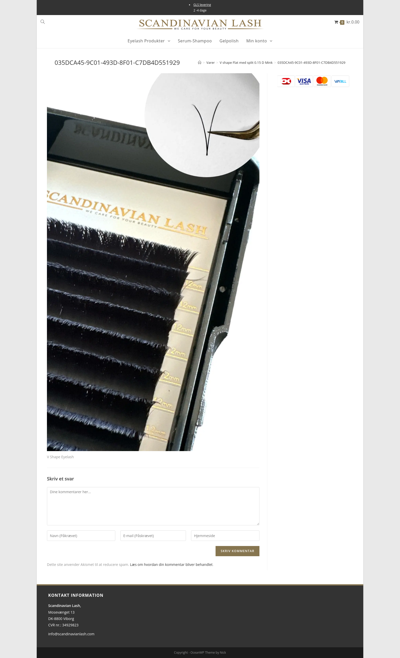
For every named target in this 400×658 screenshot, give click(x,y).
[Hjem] (199, 62)
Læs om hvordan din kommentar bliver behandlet (171, 564)
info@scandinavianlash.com (71, 633)
